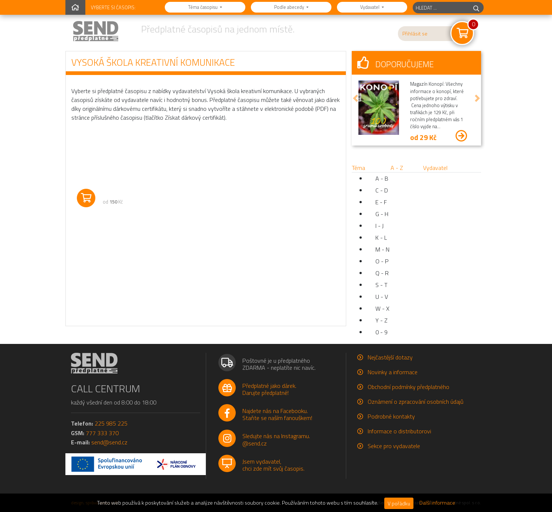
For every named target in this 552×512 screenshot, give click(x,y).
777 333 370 (102, 433)
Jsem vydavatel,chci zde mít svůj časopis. (273, 465)
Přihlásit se (414, 34)
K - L (381, 237)
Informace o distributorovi (399, 431)
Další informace (437, 503)
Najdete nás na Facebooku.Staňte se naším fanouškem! (277, 414)
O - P (382, 261)
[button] (355, 98)
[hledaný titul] (441, 7)
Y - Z (381, 320)
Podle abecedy (289, 7)
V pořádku (399, 503)
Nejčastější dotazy (390, 357)
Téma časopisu (203, 7)
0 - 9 (381, 332)
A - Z (397, 167)
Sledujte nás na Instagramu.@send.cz (276, 439)
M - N (382, 249)
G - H (381, 213)
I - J (379, 225)
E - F (381, 202)
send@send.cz (109, 442)
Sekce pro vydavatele (394, 445)
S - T (381, 284)
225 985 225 (111, 423)
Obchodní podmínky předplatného (408, 386)
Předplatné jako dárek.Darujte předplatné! (269, 389)
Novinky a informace (393, 372)
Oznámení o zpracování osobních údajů (415, 401)
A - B (381, 178)
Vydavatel (370, 7)
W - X (382, 308)
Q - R (382, 273)
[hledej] (476, 7)
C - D (381, 190)
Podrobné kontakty (391, 416)
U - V (381, 296)
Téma (358, 167)
